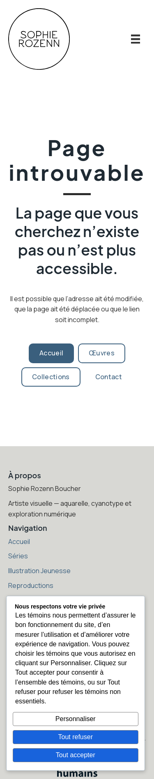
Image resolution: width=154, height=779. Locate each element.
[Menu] (135, 39)
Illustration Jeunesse (39, 570)
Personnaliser (75, 718)
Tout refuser (75, 736)
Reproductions (30, 585)
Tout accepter (75, 754)
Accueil (19, 541)
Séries (18, 555)
